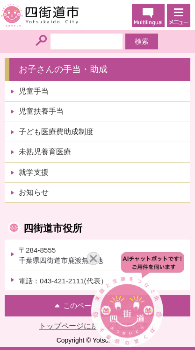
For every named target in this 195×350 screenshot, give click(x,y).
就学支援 (34, 172)
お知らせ (34, 192)
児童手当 (34, 91)
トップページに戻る (72, 326)
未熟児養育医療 (45, 152)
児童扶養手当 (41, 111)
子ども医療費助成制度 (56, 132)
